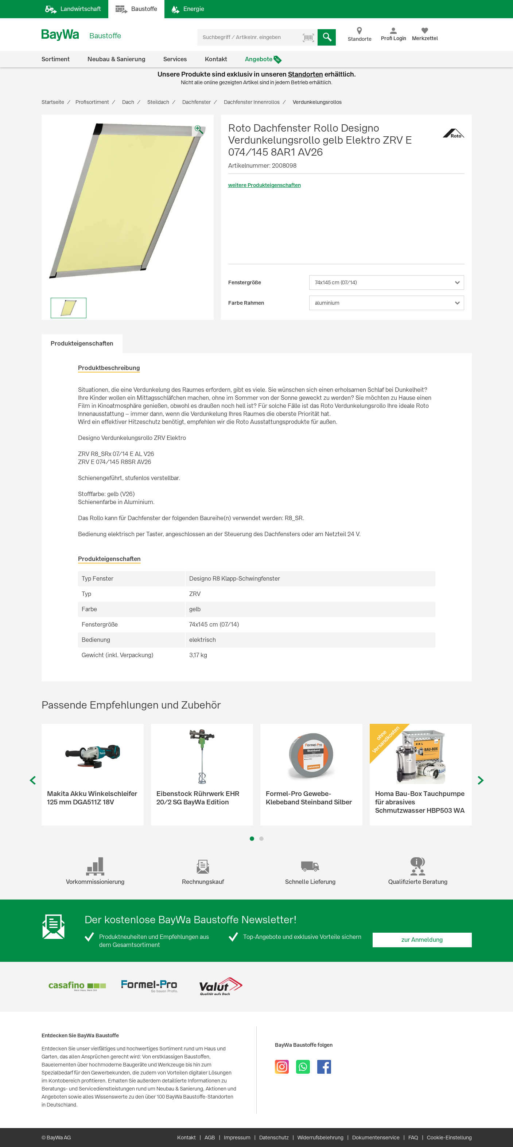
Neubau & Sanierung (116, 59)
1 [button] (251, 838)
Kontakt (216, 59)
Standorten (305, 74)
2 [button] (261, 838)
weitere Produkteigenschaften (264, 185)
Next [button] (480, 780)
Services (175, 59)
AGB (210, 1137)
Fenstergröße (244, 282)
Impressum (237, 1137)
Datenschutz (274, 1137)
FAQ (413, 1137)
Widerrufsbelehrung (320, 1137)
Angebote (258, 59)
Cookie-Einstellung (449, 1137)
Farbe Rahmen (246, 303)
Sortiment (56, 59)
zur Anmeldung (422, 940)
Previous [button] (32, 780)
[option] (127, 201)
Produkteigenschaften (82, 343)
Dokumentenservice (376, 1137)
